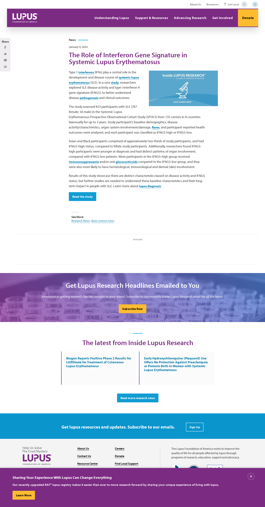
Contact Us (84, 459)
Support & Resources (150, 18)
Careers (119, 451)
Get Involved (221, 18)
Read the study (83, 198)
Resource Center (87, 466)
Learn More (24, 495)
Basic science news (102, 222)
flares (156, 128)
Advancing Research (189, 18)
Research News (80, 222)
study (117, 83)
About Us (195, 4)
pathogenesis (90, 99)
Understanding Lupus (110, 18)
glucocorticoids (129, 163)
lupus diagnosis (151, 187)
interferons (86, 73)
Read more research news (138, 401)
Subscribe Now (132, 310)
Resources (212, 4)
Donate (247, 18)
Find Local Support (126, 466)
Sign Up (194, 430)
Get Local (231, 4)
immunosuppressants (85, 163)
